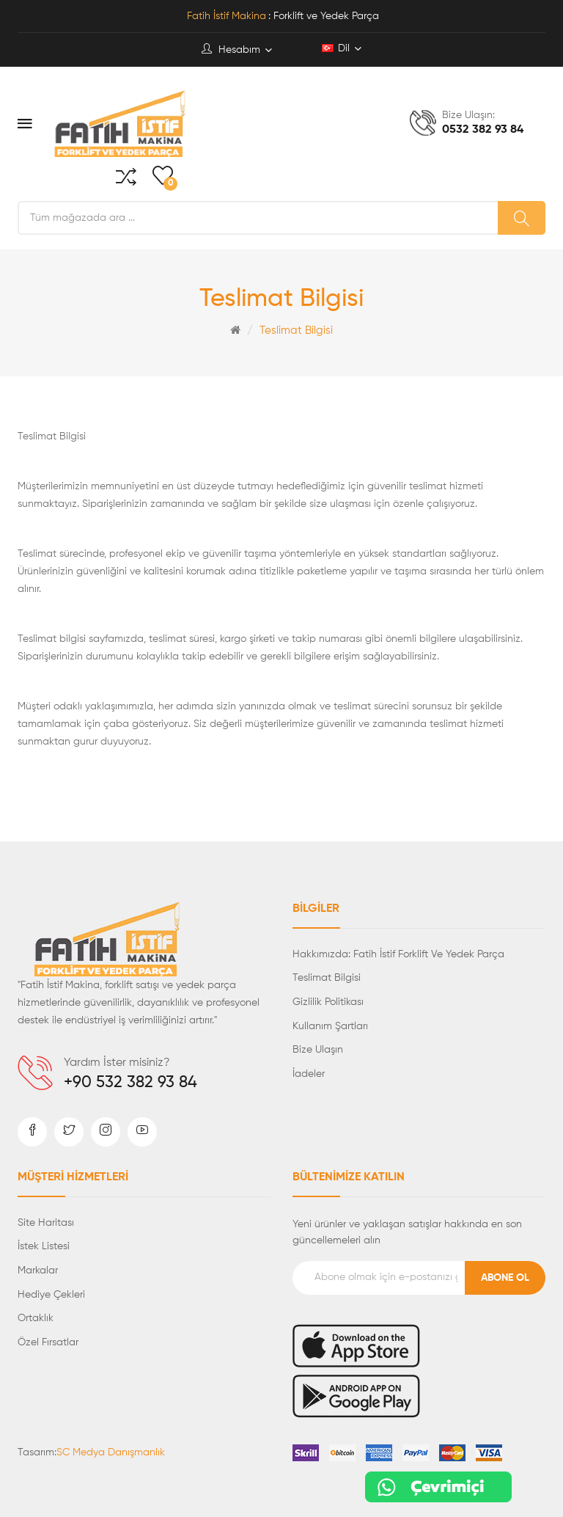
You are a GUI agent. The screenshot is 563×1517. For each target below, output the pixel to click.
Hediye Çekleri (51, 1295)
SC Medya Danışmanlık (110, 1452)
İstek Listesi (44, 1246)
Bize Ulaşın (317, 1050)
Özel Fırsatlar (48, 1342)
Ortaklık (36, 1318)
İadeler (308, 1074)
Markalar (38, 1270)
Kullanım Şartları (330, 1026)
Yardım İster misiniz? (117, 1063)
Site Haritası (46, 1223)
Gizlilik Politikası (328, 1002)
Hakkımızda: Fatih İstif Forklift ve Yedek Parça (398, 954)
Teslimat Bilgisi (296, 330)
